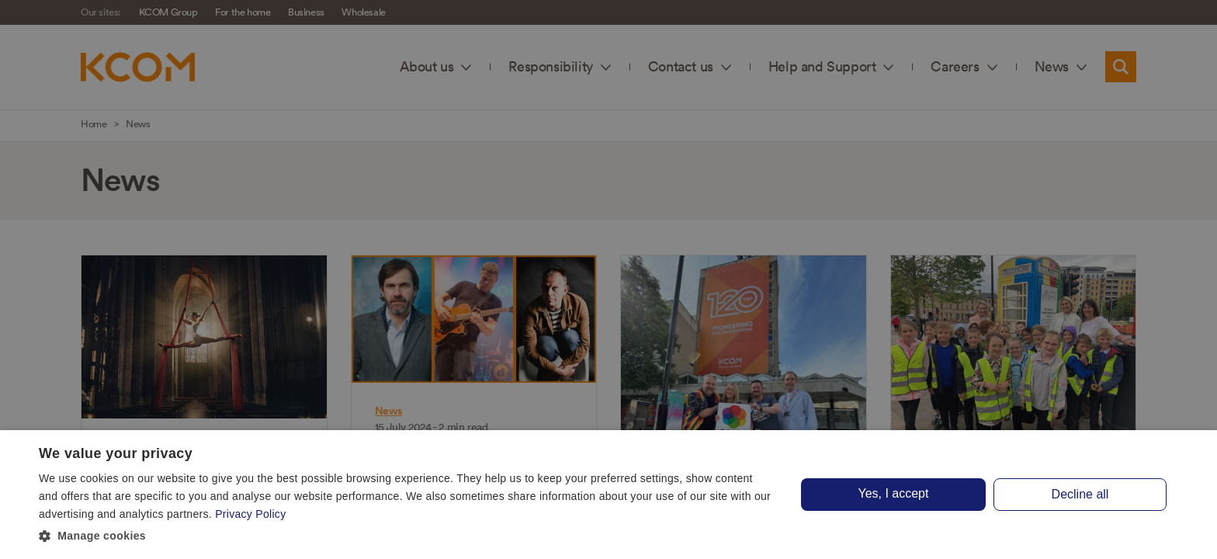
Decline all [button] (1080, 494)
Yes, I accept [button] (893, 493)
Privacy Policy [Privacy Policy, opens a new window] (250, 514)
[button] (407, 536)
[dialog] (608, 494)
